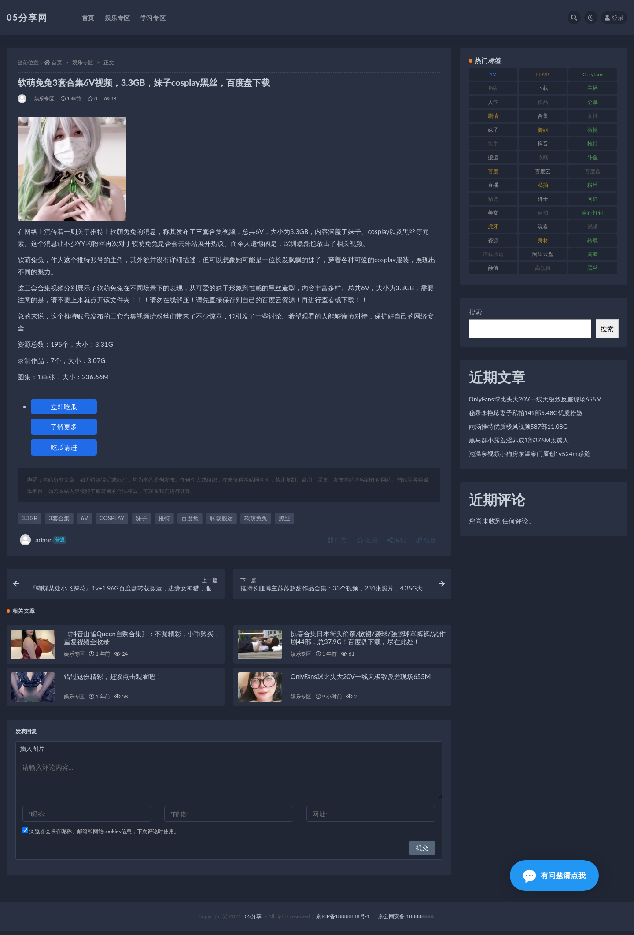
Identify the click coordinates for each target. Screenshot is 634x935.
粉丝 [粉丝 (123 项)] (592, 185)
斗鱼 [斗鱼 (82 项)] (592, 157)
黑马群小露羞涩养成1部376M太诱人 (519, 440)
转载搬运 (221, 518)
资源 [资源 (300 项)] (493, 240)
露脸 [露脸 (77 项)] (592, 254)
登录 (614, 17)
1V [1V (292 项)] (493, 74)
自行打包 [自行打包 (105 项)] (592, 212)
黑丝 (284, 518)
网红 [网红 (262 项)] (592, 199)
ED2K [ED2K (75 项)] (543, 74)
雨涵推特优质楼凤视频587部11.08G (518, 426)
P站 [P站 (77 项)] (493, 88)
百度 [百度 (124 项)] (493, 171)
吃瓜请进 (64, 447)
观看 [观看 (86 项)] (543, 226)
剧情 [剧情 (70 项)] (493, 115)
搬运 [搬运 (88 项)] (493, 157)
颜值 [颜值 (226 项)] (493, 267)
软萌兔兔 (255, 518)
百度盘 (190, 518)
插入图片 (32, 753)
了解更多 (64, 426)
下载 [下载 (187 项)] (543, 88)
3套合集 (59, 518)
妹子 (141, 518)
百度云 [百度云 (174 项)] (543, 171)
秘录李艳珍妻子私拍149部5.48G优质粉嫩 (525, 412)
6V (84, 518)
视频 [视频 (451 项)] (592, 226)
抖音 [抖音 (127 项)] (543, 143)
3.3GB (29, 518)
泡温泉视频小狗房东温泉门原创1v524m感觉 (529, 453)
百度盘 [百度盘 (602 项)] (593, 171)
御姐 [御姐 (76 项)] (543, 129)
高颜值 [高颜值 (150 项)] (543, 267)
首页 (57, 62)
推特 (164, 518)
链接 (426, 540)
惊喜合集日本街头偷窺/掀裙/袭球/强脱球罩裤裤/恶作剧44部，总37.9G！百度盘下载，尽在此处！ (368, 642)
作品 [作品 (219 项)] (543, 102)
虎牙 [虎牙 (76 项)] (493, 226)
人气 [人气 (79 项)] (493, 102)
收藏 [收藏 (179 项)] (543, 157)
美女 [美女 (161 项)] (493, 212)
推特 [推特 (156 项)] (592, 143)
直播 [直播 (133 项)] (493, 185)
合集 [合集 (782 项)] (543, 115)
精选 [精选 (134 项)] (493, 199)
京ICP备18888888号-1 (343, 920)
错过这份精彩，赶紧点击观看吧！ (113, 681)
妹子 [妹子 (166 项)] (493, 129)
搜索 (475, 312)
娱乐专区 (82, 62)
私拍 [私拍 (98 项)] (543, 185)
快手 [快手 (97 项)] (493, 143)
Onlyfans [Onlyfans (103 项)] (592, 74)
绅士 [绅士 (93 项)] (543, 199)
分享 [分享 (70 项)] (592, 102)
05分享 (253, 920)
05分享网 (27, 17)
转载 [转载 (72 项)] (592, 240)
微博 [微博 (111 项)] (592, 129)
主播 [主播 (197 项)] (592, 88)
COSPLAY (112, 518)
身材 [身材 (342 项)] (543, 240)
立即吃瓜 (64, 407)
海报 (397, 540)
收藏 (367, 540)
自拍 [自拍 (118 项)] (543, 212)
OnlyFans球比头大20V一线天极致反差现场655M (361, 681)
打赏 (337, 540)
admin (43, 539)
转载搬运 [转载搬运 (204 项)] (493, 254)
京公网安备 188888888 (406, 920)
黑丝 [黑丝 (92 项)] (592, 267)
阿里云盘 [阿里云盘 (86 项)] (542, 254)
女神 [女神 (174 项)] (592, 115)
